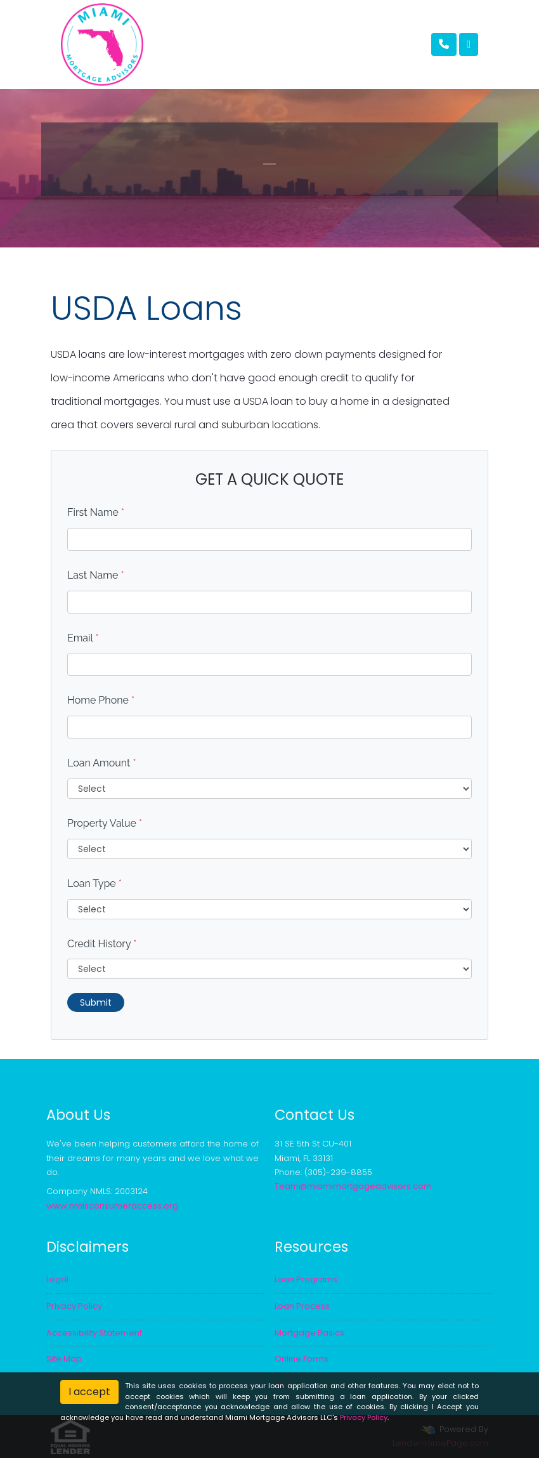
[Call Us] (444, 44)
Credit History (101, 944)
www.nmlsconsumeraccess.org (112, 1206)
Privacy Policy (363, 1417)
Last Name (95, 575)
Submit (96, 1002)
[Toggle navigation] (468, 44)
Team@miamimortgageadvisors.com (353, 1186)
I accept (89, 1391)
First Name (95, 512)
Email (83, 638)
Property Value (104, 823)
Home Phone (100, 700)
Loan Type (94, 883)
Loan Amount (101, 763)
